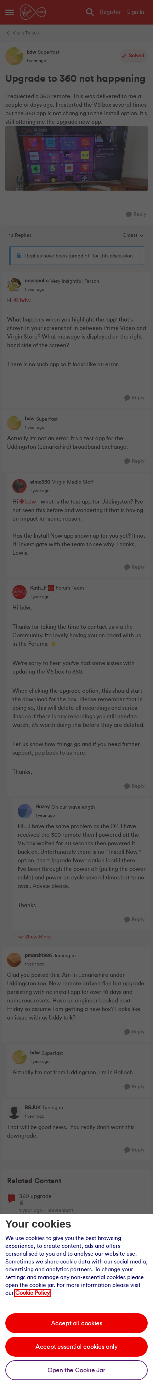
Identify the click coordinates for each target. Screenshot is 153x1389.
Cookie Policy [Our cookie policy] (32, 1293)
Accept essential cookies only (76, 1346)
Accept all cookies (76, 1323)
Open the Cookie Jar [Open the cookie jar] (76, 1370)
